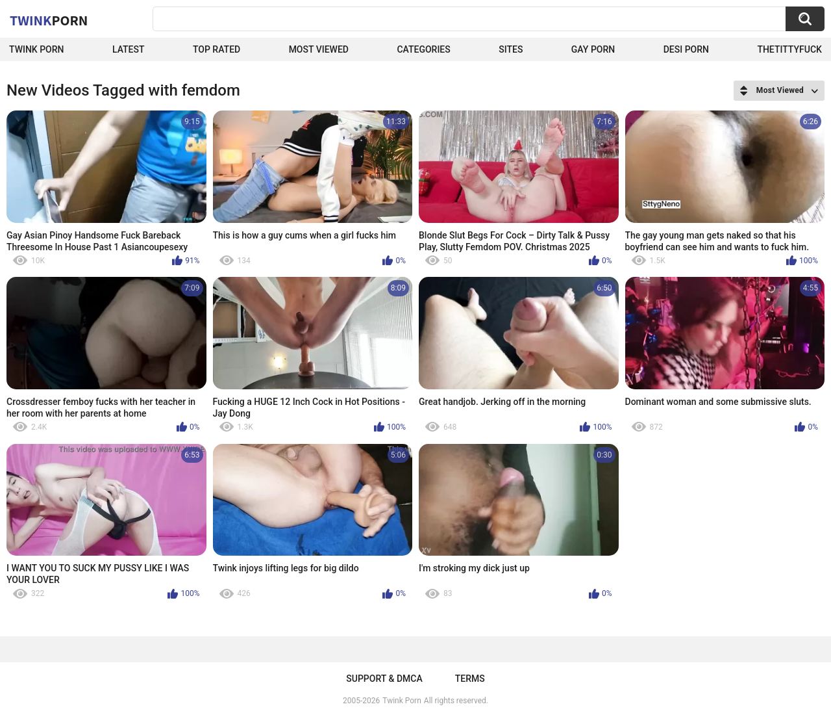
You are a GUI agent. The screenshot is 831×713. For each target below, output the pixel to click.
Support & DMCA (384, 678)
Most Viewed (319, 49)
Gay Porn (593, 49)
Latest (128, 49)
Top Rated (216, 49)
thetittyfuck (789, 49)
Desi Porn (686, 49)
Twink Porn (36, 49)
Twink (49, 20)
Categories (423, 49)
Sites (511, 49)
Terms (470, 678)
